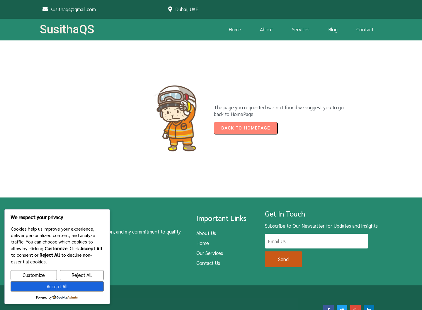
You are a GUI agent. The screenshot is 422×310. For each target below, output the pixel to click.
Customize (34, 275)
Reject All (82, 275)
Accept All (57, 286)
